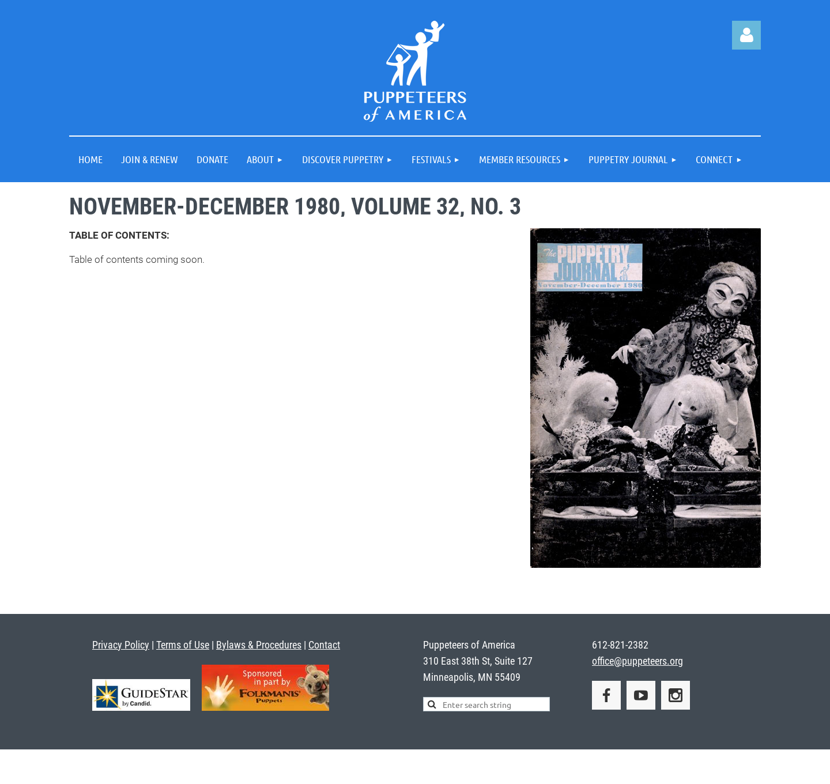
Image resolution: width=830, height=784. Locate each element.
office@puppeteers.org (637, 661)
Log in (746, 35)
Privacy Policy (120, 645)
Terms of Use (182, 645)
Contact (324, 645)
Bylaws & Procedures (258, 645)
